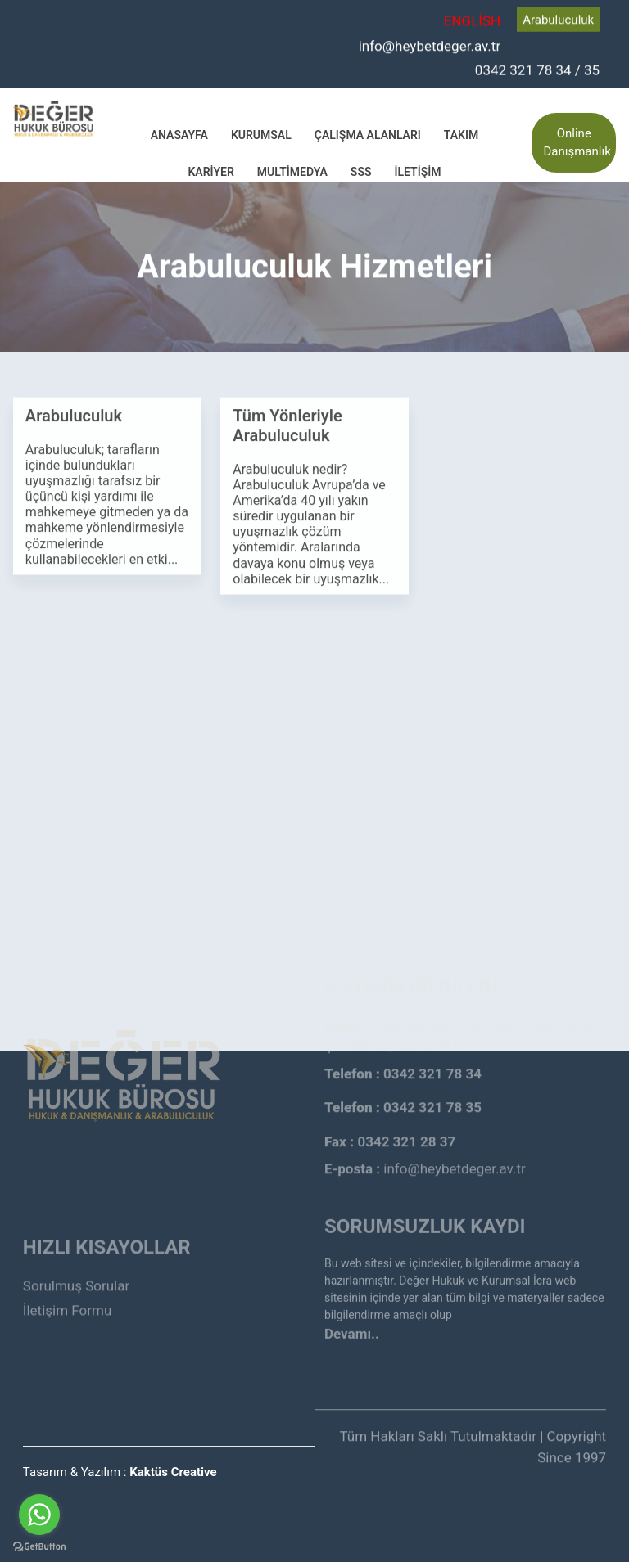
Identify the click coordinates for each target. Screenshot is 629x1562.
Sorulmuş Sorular (76, 1259)
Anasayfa (179, 133)
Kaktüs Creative (172, 1472)
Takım (461, 133)
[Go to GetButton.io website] (39, 1546)
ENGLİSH (472, 20)
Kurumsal (261, 133)
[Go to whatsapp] (39, 1514)
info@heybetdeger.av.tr (430, 44)
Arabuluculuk (558, 18)
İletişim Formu (67, 1284)
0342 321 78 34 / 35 (537, 69)
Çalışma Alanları (367, 133)
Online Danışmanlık (576, 141)
